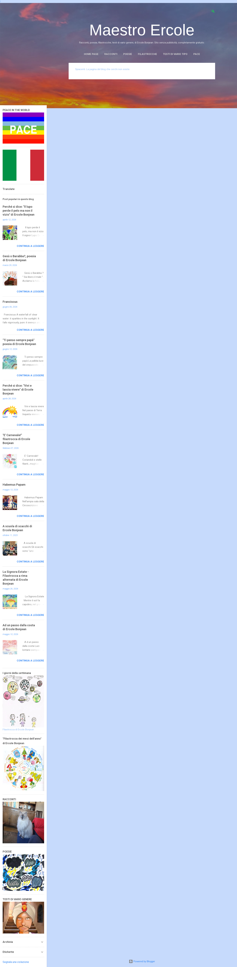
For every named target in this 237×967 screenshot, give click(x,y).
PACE (196, 54)
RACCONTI (110, 54)
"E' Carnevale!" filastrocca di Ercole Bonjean (16, 439)
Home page (91, 54)
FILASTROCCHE (147, 54)
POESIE (127, 54)
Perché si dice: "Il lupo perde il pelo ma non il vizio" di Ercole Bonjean (18, 210)
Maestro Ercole (142, 30)
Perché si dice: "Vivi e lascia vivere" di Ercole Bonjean (18, 389)
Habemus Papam (14, 484)
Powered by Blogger (142, 961)
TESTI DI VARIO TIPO (175, 54)
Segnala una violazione (16, 962)
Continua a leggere (30, 246)
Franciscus (10, 301)
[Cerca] (213, 12)
